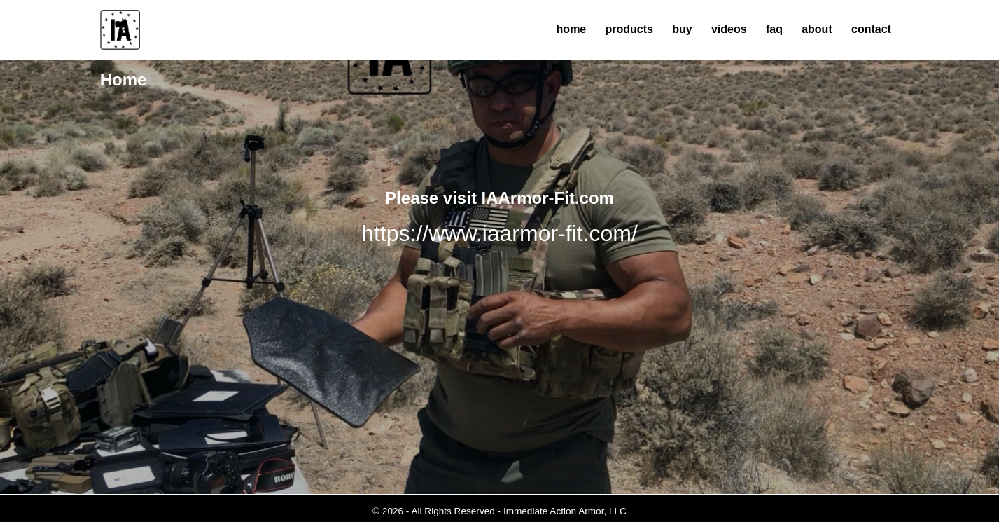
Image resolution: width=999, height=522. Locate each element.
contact (871, 29)
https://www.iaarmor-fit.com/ (499, 233)
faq (774, 29)
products (629, 29)
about (817, 29)
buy (682, 29)
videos (729, 29)
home (572, 29)
